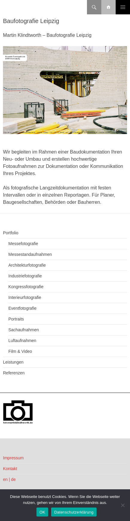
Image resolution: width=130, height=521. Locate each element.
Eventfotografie (22, 308)
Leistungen (13, 362)
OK (42, 512)
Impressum (13, 457)
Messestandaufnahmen (30, 254)
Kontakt (10, 468)
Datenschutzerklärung (73, 512)
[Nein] (123, 505)
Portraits (16, 319)
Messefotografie (23, 243)
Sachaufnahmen (23, 329)
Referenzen (14, 372)
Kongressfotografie (26, 286)
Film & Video (20, 351)
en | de (9, 479)
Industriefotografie (25, 276)
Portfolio (10, 232)
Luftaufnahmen (22, 340)
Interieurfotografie (24, 297)
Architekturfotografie (27, 265)
